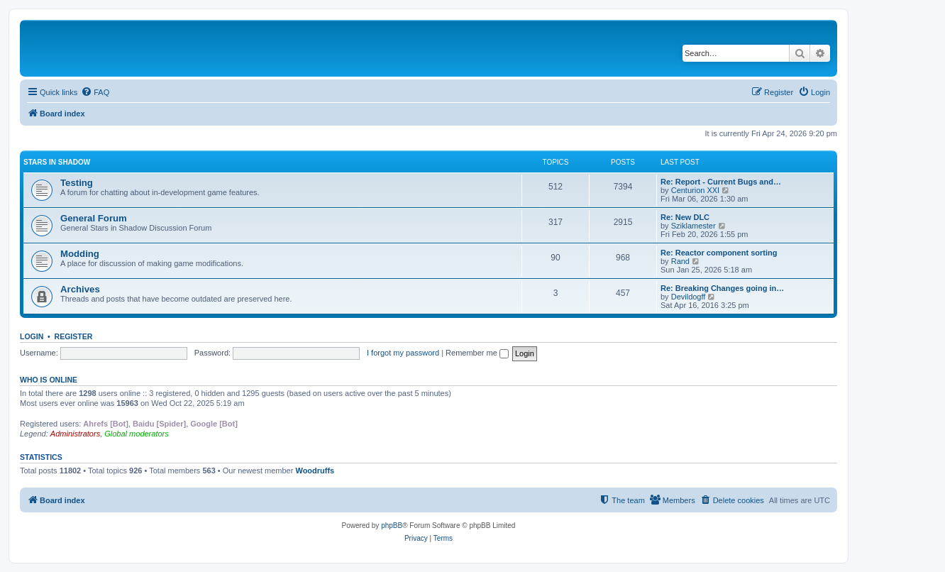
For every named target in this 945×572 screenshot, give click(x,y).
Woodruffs (314, 470)
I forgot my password (403, 352)
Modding (79, 253)
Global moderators (136, 433)
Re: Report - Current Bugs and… (721, 181)
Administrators (75, 433)
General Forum (93, 218)
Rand (680, 261)
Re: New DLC (685, 217)
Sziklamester (693, 225)
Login (31, 336)
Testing (76, 182)
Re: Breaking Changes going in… (722, 288)
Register (74, 336)
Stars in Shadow (56, 162)
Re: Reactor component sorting (719, 252)
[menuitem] (95, 92)
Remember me (477, 352)
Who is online (48, 379)
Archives (80, 289)
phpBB (391, 525)
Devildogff (688, 296)
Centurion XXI (695, 190)
